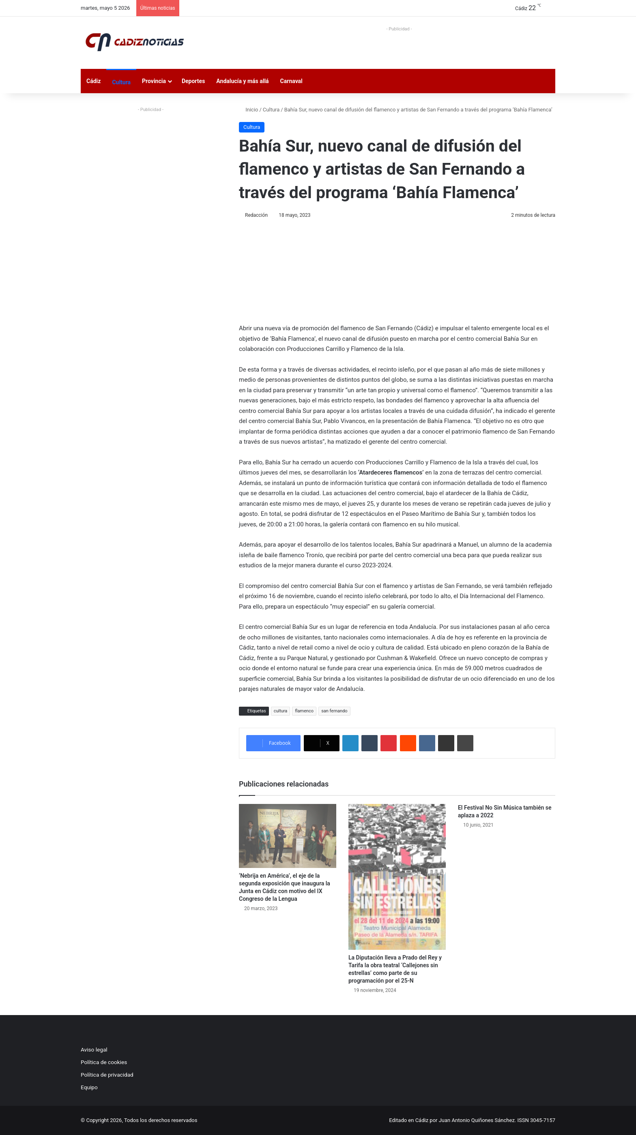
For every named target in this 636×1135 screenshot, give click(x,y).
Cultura (121, 82)
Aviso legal (94, 1049)
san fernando (334, 711)
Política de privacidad (107, 1074)
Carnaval (291, 81)
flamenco (304, 711)
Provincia (154, 81)
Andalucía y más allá (242, 81)
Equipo (89, 1087)
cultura (281, 711)
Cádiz (93, 81)
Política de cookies (104, 1062)
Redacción (256, 215)
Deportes (193, 81)
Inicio (248, 110)
